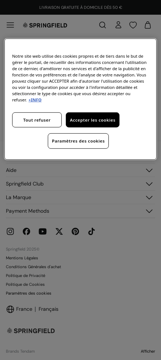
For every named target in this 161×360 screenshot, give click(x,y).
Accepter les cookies (92, 119)
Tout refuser (36, 119)
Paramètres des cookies (78, 141)
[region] (80, 99)
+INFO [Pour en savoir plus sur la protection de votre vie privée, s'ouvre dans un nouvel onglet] (35, 99)
